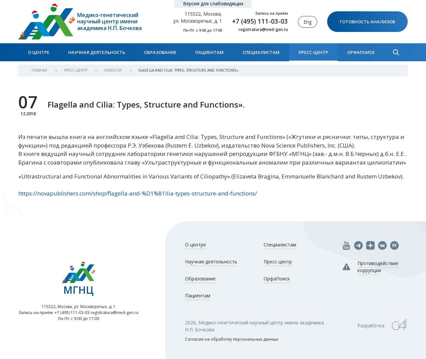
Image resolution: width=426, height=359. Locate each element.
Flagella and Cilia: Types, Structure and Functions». (188, 70)
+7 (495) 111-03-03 (260, 21)
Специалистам (261, 52)
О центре (38, 52)
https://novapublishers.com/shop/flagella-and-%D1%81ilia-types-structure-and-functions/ (137, 193)
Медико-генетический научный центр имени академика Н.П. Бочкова (109, 21)
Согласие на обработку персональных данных (231, 339)
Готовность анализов (367, 22)
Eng (308, 22)
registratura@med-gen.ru (263, 29)
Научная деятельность (96, 52)
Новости (113, 70)
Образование (160, 52)
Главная (40, 70)
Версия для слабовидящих (213, 3)
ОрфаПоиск (361, 52)
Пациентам (209, 52)
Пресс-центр (313, 52)
